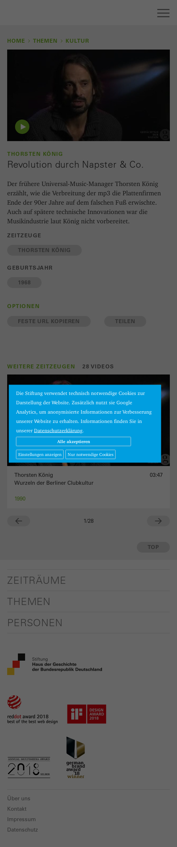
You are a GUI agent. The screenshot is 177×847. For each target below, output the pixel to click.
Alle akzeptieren (73, 441)
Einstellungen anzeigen (40, 454)
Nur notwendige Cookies (91, 454)
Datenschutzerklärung (58, 430)
